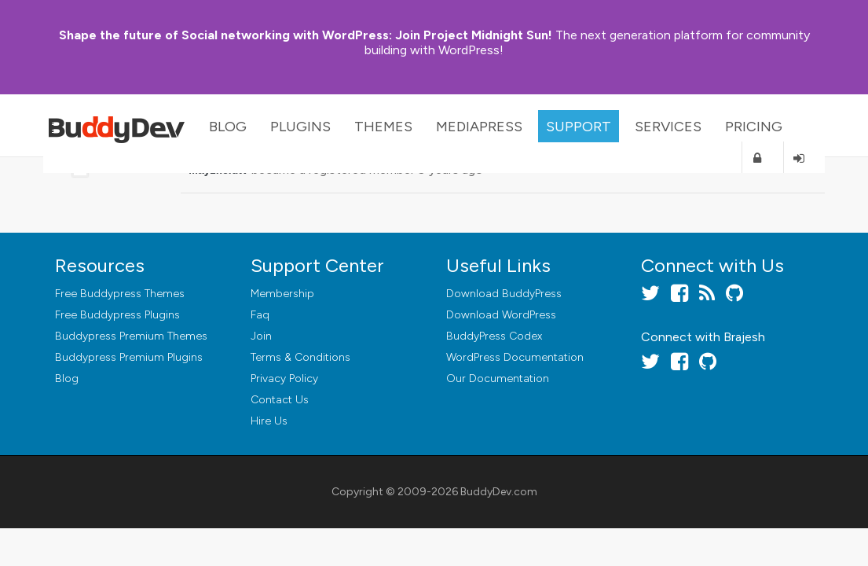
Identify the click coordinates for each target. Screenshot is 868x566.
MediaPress (479, 126)
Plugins (300, 126)
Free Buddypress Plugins (117, 315)
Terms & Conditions (300, 357)
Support (578, 126)
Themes (383, 126)
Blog (228, 126)
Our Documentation (497, 378)
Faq (260, 315)
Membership (282, 293)
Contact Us (280, 399)
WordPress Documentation (515, 357)
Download (504, 293)
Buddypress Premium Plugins (129, 357)
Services (668, 126)
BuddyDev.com (498, 491)
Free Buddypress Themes (120, 293)
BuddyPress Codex (494, 336)
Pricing (753, 126)
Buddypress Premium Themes (131, 336)
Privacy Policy (284, 378)
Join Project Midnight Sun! (305, 35)
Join (261, 336)
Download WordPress (501, 315)
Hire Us (269, 421)
